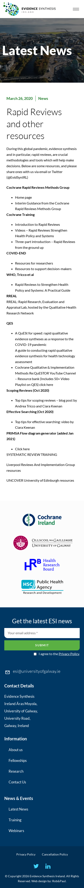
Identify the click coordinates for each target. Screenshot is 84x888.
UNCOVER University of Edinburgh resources (40, 480)
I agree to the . (59, 654)
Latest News (18, 809)
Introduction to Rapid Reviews (38, 224)
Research (16, 771)
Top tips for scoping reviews (35, 400)
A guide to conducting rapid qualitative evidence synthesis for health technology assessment (45, 356)
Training (15, 820)
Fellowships (18, 760)
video (65, 422)
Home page (23, 197)
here (49, 384)
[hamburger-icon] (76, 9)
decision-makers (59, 269)
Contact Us (17, 782)
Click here (22, 449)
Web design (39, 881)
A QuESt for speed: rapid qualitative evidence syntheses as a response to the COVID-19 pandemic (44, 339)
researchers (44, 263)
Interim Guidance (28, 203)
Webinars (16, 830)
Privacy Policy (69, 654)
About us (16, 749)
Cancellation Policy (55, 854)
